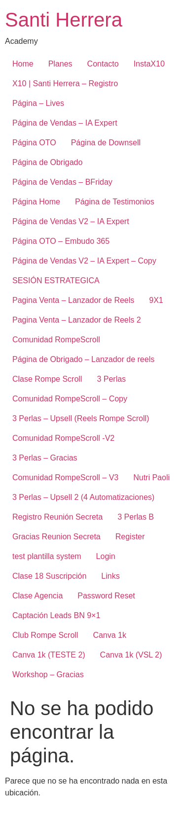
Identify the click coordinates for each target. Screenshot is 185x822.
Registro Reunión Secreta (57, 517)
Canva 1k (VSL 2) (131, 655)
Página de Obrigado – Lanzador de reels (83, 359)
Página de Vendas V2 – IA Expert (70, 221)
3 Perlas (111, 379)
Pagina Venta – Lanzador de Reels (73, 300)
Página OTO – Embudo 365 (61, 241)
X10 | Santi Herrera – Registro (65, 83)
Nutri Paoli (151, 477)
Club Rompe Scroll (45, 635)
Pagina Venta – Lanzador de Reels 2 (76, 320)
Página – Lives (38, 103)
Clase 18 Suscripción (49, 576)
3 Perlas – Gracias (44, 458)
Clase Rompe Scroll (47, 379)
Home (23, 64)
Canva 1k (109, 635)
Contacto (103, 64)
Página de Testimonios (114, 201)
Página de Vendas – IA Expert (64, 123)
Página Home (36, 201)
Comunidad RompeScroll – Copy (69, 399)
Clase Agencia (37, 596)
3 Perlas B (135, 517)
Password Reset (106, 596)
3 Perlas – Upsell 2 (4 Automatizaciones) (83, 497)
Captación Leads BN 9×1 (56, 615)
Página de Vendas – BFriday (62, 182)
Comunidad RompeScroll (56, 339)
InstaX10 (149, 64)
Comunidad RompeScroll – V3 (65, 477)
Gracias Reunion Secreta (56, 536)
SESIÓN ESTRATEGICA (56, 280)
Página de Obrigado (47, 162)
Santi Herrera (63, 20)
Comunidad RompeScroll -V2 (63, 438)
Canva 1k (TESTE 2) (48, 655)
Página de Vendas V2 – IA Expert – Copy (84, 261)
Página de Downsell (106, 142)
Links (110, 576)
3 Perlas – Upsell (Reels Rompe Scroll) (80, 418)
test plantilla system (46, 556)
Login (105, 556)
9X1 (156, 300)
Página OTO (34, 142)
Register (130, 536)
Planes (60, 64)
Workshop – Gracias (48, 674)
